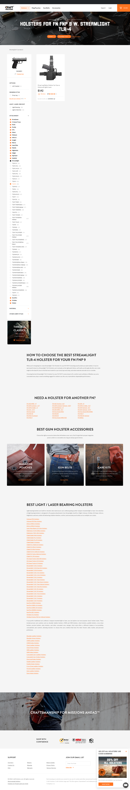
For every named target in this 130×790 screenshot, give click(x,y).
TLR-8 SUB (15, 260)
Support (103, 8)
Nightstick (14, 150)
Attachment (13, 115)
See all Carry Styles (14, 98)
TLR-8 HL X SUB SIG (18, 290)
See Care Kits (103, 479)
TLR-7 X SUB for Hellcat (19, 218)
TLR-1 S (15, 163)
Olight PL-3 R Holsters (33, 556)
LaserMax (14, 145)
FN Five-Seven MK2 (58, 411)
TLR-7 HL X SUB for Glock (19, 243)
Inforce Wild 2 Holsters (33, 526)
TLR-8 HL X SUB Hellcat (19, 286)
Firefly (13, 127)
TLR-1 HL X (16, 169)
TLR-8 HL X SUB (17, 280)
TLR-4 (14, 184)
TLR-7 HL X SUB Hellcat (19, 236)
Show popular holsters (14, 781)
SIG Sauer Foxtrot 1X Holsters (35, 561)
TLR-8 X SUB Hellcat (18, 275)
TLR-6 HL (15, 192)
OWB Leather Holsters (33, 640)
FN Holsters (66, 19)
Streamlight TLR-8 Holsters (34, 570)
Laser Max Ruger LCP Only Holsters (37, 528)
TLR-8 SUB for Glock (18, 262)
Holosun (13, 135)
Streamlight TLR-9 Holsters (34, 600)
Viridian (13, 300)
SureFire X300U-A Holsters (34, 605)
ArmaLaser (14, 119)
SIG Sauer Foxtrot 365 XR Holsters (36, 558)
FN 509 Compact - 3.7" (33, 405)
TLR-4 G (15, 187)
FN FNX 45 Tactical (83, 415)
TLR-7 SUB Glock (17, 205)
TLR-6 (14, 189)
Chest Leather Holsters (33, 645)
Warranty (29, 768)
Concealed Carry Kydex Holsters (36, 657)
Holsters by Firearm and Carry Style (18, 783)
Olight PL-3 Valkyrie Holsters (35, 544)
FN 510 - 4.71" (31, 409)
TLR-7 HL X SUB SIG (18, 240)
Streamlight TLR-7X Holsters (35, 591)
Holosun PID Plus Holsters (34, 521)
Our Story (10, 762)
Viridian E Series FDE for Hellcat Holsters (38, 617)
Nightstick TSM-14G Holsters (35, 533)
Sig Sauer (14, 155)
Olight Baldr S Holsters (33, 542)
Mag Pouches (36, 8)
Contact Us (11, 765)
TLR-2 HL (15, 174)
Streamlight (14, 160)
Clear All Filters (76, 36)
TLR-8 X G (15, 252)
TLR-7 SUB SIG (17, 210)
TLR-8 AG (15, 230)
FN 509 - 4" (81, 403)
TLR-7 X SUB (16, 215)
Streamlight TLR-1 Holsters (34, 596)
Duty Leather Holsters (33, 671)
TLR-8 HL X (16, 255)
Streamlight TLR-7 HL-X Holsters (36, 593)
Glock (13, 132)
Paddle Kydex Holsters (33, 664)
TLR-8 (14, 225)
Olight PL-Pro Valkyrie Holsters (36, 551)
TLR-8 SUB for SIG (18, 268)
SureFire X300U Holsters (34, 603)
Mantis (13, 148)
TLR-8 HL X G (16, 257)
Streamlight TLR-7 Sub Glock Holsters (38, 582)
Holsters (25, 8)
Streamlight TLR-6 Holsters (34, 565)
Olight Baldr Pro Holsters (34, 537)
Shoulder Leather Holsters (34, 636)
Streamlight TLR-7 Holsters (34, 598)
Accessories (56, 8)
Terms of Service (51, 768)
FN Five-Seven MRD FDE (59, 417)
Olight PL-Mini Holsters (33, 549)
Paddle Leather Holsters (33, 661)
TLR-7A (15, 200)
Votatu (13, 303)
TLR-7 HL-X (16, 222)
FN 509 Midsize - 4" (58, 407)
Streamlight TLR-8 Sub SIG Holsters (37, 568)
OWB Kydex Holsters (33, 643)
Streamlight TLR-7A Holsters (35, 589)
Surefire (13, 298)
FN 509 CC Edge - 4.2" (84, 405)
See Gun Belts (64, 479)
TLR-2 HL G (16, 176)
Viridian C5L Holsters (33, 614)
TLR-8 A (15, 227)
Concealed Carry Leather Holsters (36, 654)
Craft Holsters (52, 19)
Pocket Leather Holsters (34, 668)
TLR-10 (14, 295)
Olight (13, 153)
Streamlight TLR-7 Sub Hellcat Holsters (38, 584)
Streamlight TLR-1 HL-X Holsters (36, 575)
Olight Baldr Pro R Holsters (34, 540)
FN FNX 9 (29, 417)
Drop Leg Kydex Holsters (34, 659)
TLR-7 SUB (15, 202)
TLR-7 (14, 197)
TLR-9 (14, 293)
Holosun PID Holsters (33, 519)
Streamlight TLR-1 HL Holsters (35, 572)
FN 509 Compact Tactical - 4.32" (61, 405)
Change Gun (19, 74)
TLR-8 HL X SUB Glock (19, 283)
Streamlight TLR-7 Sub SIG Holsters (37, 586)
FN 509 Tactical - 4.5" (84, 407)
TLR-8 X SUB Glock (18, 273)
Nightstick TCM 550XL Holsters (36, 530)
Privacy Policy (51, 765)
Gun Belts (46, 8)
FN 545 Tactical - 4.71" (84, 409)
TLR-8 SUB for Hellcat (19, 265)
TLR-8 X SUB (16, 270)
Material (12, 308)
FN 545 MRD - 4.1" (57, 409)
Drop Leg (15, 95)
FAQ (9, 768)
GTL (12, 129)
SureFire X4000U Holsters (34, 610)
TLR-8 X (15, 249)
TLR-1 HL (15, 166)
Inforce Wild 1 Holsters (33, 523)
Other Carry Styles (16, 314)
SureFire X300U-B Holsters (34, 607)
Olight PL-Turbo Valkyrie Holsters (36, 554)
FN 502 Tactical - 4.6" (58, 403)
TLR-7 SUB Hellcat (18, 207)
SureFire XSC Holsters (33, 612)
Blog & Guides (51, 762)
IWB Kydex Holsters (32, 652)
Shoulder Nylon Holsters (34, 638)
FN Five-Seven (31, 411)
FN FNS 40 (55, 413)
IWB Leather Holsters (33, 650)
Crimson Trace (15, 122)
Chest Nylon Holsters (33, 647)
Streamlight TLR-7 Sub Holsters (36, 579)
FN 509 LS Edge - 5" (32, 407)
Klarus (13, 142)
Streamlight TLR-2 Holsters (34, 577)
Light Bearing (16, 107)
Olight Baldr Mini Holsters (34, 535)
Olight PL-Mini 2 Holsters (34, 547)
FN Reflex (80, 417)
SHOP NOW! (106, 784)
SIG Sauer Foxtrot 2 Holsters (35, 563)
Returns (29, 762)
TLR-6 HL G (16, 194)
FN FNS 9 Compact (32, 415)
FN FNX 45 (55, 415)
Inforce (13, 137)
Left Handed (15, 86)
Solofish (13, 158)
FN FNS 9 (80, 413)
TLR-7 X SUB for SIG (18, 247)
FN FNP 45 (30, 413)
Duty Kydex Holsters (32, 673)
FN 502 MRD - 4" (32, 403)
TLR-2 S (15, 179)
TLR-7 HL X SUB (17, 233)
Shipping (29, 765)
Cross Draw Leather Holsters (35, 666)
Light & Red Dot (17, 110)
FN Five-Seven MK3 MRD (85, 411)
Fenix (12, 124)
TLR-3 (14, 182)
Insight (13, 140)
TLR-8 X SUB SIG (17, 278)
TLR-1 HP (15, 171)
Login (110, 8)
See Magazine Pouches (24, 479)
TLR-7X (14, 213)
